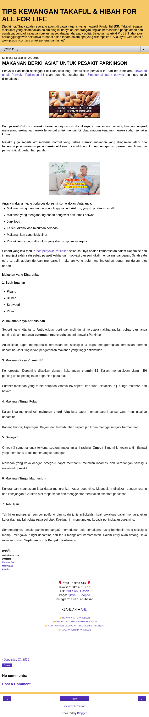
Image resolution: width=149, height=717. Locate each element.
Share (7, 665)
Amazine (6, 569)
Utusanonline (8, 562)
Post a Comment (16, 684)
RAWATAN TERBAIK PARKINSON (76, 630)
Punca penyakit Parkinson (50, 251)
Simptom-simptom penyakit (106, 74)
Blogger (82, 713)
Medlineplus (7, 566)
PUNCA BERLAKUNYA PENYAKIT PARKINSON (76, 622)
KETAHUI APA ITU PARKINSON (76, 618)
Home (74, 698)
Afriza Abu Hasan (77, 591)
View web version (74, 706)
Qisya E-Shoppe (79, 595)
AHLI (84, 609)
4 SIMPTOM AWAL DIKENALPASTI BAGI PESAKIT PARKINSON (76, 626)
